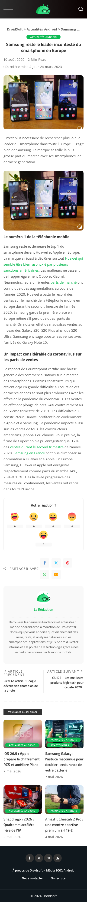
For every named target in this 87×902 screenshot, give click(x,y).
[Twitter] (56, 563)
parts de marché (64, 282)
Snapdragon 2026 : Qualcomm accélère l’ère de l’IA (18, 824)
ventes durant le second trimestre (37, 447)
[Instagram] (48, 858)
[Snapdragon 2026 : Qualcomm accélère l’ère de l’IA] (22, 799)
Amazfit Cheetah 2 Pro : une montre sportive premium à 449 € (64, 824)
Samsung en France (29, 453)
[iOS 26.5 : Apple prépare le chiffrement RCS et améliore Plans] (22, 734)
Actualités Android (42, 29)
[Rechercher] (81, 9)
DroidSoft (15, 29)
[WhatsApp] (44, 574)
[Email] (56, 574)
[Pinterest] (67, 563)
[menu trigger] (9, 9)
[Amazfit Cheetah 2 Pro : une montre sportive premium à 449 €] (64, 799)
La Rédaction (43, 609)
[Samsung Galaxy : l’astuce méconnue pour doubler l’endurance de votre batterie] (64, 734)
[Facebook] (44, 563)
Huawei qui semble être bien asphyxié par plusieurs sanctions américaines (43, 264)
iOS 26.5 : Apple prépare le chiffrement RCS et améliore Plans (21, 759)
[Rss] (57, 858)
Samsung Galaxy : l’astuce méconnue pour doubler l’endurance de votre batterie (64, 762)
